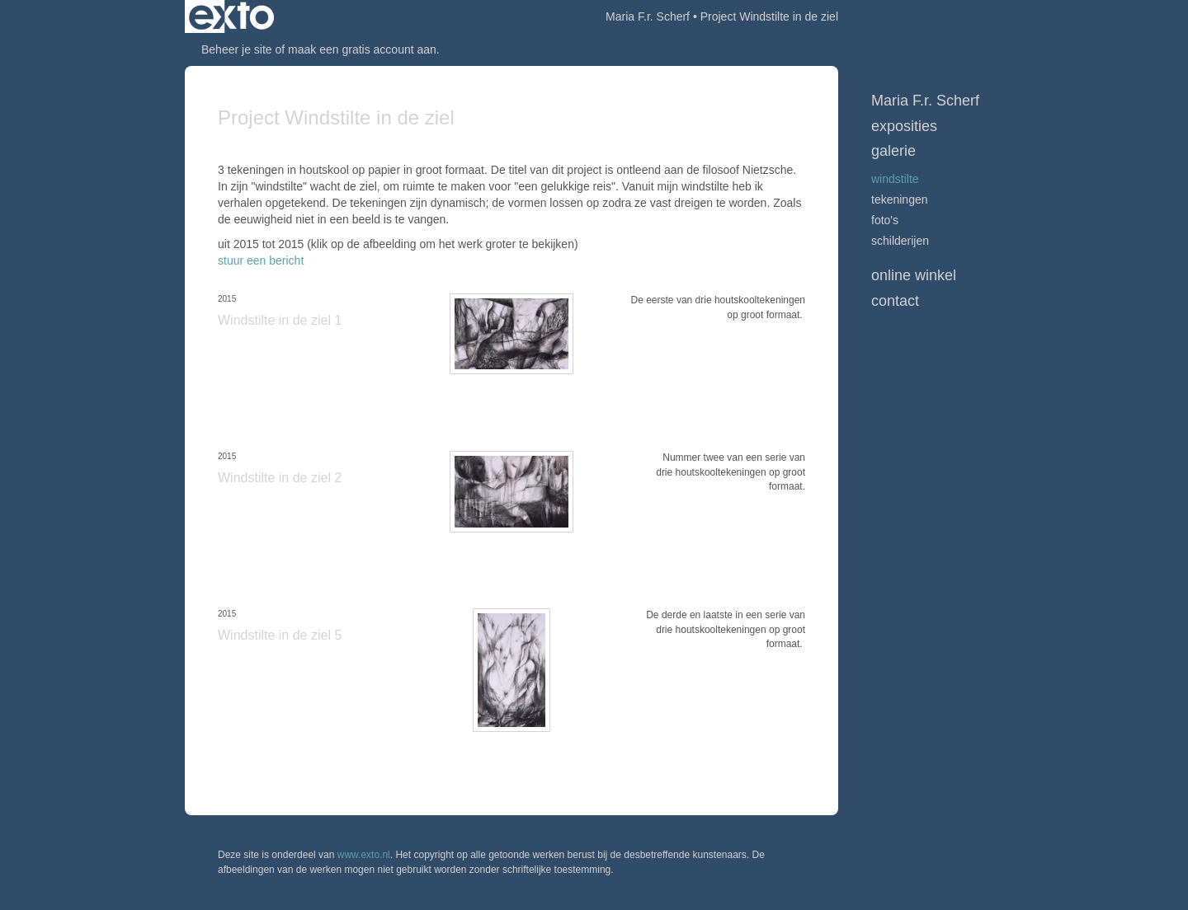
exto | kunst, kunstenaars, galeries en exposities (231, 16)
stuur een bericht (261, 260)
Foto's (884, 220)
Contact (895, 301)
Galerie (893, 151)
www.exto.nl (363, 855)
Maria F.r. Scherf (648, 16)
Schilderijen (900, 240)
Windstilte (895, 178)
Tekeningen (899, 199)
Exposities (904, 126)
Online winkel (913, 275)
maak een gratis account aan (362, 49)
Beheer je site (236, 49)
